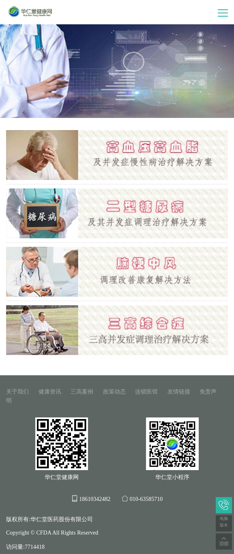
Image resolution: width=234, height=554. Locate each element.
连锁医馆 (146, 392)
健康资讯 (50, 392)
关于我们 (17, 392)
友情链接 (178, 392)
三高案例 (82, 392)
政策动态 (114, 392)
